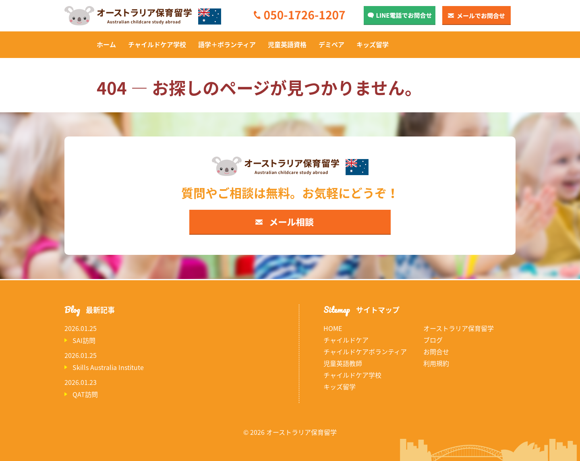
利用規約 (436, 363)
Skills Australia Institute (108, 367)
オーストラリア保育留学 (458, 328)
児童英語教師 (342, 363)
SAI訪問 (83, 340)
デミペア (331, 44)
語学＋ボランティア (227, 44)
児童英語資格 (287, 44)
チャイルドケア (346, 340)
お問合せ (436, 351)
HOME (332, 328)
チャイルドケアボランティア (365, 351)
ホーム (106, 44)
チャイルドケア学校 (157, 44)
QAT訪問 (85, 394)
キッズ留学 (372, 44)
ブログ (433, 340)
